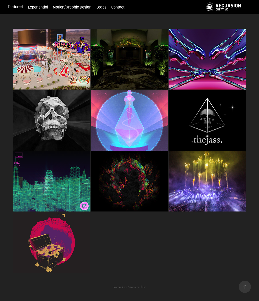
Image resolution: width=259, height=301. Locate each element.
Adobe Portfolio (137, 287)
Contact (118, 7)
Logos (101, 7)
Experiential (38, 7)
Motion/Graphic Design (72, 7)
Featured (15, 7)
